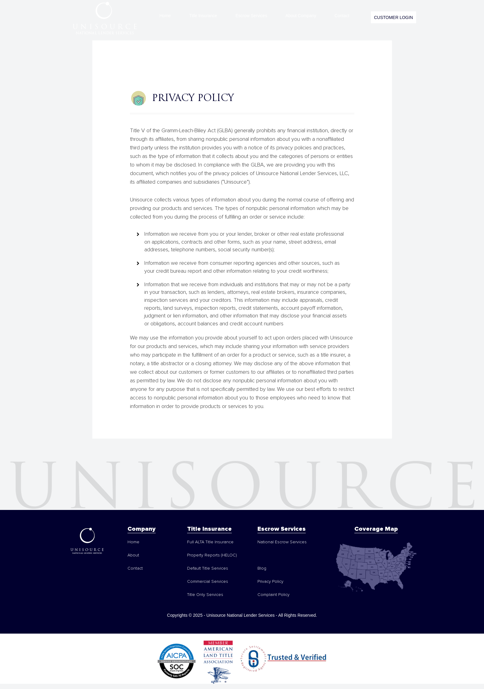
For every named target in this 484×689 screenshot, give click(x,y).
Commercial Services (207, 581)
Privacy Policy (270, 581)
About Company (301, 15)
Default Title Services (207, 568)
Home (165, 15)
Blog (261, 568)
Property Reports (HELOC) (212, 555)
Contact (341, 15)
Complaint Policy (273, 595)
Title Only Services (205, 595)
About (133, 555)
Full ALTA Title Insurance (210, 542)
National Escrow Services (282, 542)
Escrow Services (251, 15)
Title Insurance (203, 15)
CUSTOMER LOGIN (393, 17)
